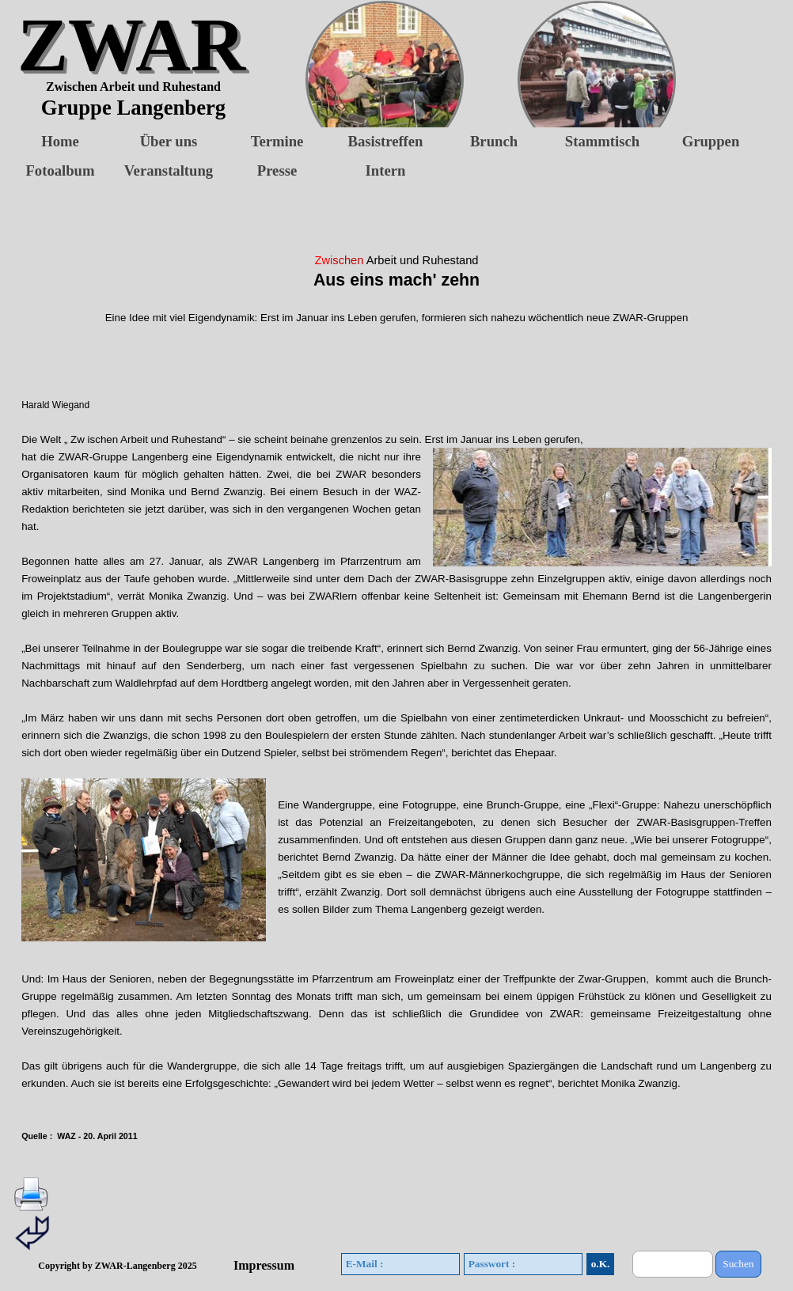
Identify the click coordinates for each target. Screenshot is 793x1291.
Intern (386, 170)
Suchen (738, 1264)
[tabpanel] (396, 698)
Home (60, 141)
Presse (277, 170)
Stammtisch (602, 141)
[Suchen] (673, 1264)
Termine (277, 141)
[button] (558, 80)
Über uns (169, 141)
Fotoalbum (59, 170)
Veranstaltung (168, 170)
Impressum (263, 1265)
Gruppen (711, 141)
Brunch (494, 141)
